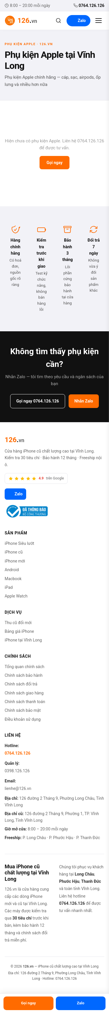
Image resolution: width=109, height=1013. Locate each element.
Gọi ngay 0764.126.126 (37, 401)
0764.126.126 (89, 5)
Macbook (13, 578)
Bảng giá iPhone (19, 631)
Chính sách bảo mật (23, 710)
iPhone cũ (14, 552)
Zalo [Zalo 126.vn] (15, 494)
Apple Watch (16, 596)
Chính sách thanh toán (25, 701)
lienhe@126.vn (18, 788)
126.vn (28, 966)
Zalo (80, 1003)
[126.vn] (14, 439)
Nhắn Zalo (83, 401)
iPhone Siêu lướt (19, 543)
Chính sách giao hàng (24, 693)
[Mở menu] (98, 20)
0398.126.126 (17, 771)
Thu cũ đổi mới (18, 622)
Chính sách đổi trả (21, 684)
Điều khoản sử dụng (23, 719)
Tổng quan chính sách (24, 666)
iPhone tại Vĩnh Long (23, 640)
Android (12, 569)
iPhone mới (15, 561)
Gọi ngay (54, 162)
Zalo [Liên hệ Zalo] (78, 20)
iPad (9, 587)
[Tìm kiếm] (58, 20)
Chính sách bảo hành (23, 675)
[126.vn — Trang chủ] (21, 20)
